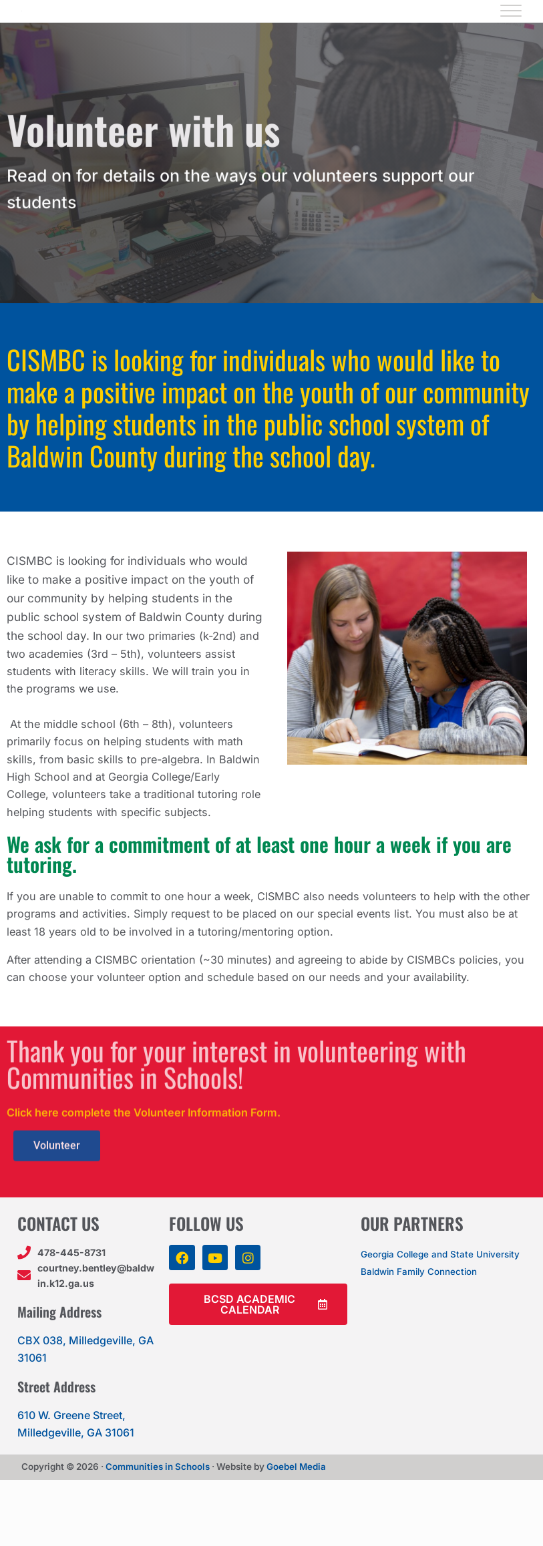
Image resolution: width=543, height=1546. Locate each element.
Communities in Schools (158, 1532)
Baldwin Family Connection (430, 1349)
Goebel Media (296, 1532)
